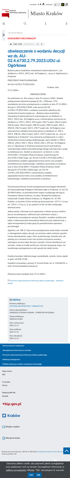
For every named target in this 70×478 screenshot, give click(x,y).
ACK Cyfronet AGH (59, 451)
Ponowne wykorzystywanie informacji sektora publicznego (24, 355)
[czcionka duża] (43, 4)
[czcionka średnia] (41, 4)
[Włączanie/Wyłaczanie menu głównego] (4, 24)
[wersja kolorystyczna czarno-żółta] (62, 4)
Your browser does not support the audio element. (26, 44)
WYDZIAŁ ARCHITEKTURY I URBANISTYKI (26, 306)
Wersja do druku (11, 438)
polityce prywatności (16, 470)
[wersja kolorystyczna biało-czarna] (59, 4)
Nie (38, 475)
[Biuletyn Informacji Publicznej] (35, 405)
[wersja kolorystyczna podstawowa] (55, 4)
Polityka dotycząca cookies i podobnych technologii (22, 364)
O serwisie (6, 382)
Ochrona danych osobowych (13, 346)
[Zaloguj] (67, 24)
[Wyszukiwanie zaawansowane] (25, 23)
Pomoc (5, 385)
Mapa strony (7, 371)
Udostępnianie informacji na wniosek (16, 350)
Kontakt (5, 396)
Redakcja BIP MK (8, 393)
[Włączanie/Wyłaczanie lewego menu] (3, 35)
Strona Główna (17, 33)
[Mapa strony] (46, 24)
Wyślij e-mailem (11, 426)
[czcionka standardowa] (38, 4)
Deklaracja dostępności (11, 359)
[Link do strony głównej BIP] (35, 13)
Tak (31, 475)
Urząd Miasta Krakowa (45, 451)
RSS (3, 374)
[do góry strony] (66, 450)
